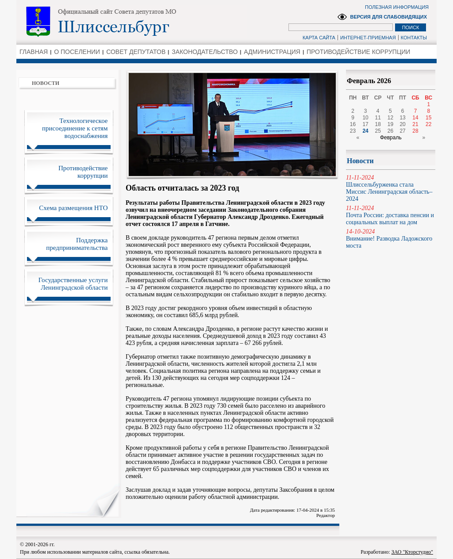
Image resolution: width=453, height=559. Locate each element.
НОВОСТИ (45, 83)
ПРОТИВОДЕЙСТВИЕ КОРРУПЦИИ (358, 51)
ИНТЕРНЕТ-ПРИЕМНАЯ (368, 37)
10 (365, 118)
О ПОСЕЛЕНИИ (77, 51)
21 (415, 124)
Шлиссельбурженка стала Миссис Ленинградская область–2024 (390, 188)
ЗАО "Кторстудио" (412, 552)
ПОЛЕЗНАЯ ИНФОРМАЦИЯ (397, 7)
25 (378, 131)
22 (428, 124)
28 (415, 131)
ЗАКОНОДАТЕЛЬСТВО (205, 51)
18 (378, 124)
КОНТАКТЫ (414, 37)
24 (365, 131)
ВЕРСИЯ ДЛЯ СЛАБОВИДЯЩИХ (388, 16)
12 (390, 118)
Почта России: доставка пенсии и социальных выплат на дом (390, 215)
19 (390, 124)
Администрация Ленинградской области (131, 21)
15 (428, 118)
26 (390, 131)
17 (365, 124)
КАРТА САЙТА (319, 37)
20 (402, 124)
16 (353, 124)
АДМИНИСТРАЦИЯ (272, 51)
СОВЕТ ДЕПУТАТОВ (135, 51)
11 (378, 118)
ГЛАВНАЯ (33, 51)
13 (402, 118)
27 (402, 131)
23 (353, 131)
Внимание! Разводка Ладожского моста (390, 238)
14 (415, 118)
